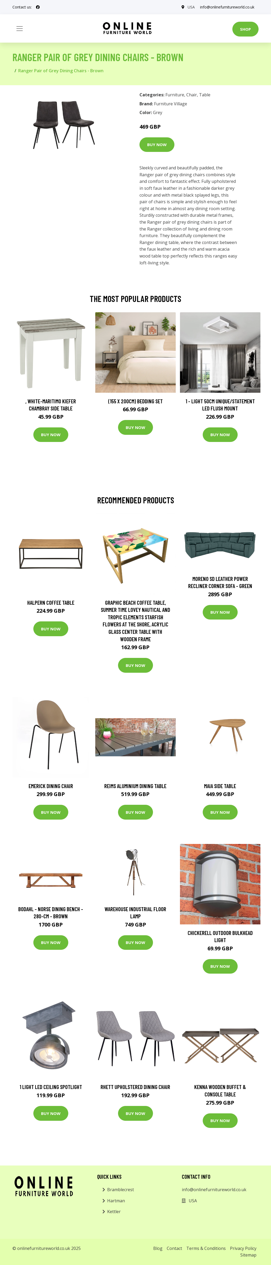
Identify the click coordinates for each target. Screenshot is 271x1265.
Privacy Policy (243, 1248)
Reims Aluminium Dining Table (135, 786)
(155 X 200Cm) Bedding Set (135, 401)
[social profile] (38, 7)
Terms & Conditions (206, 1248)
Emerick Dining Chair (51, 786)
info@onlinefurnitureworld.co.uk (227, 7)
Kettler (114, 1211)
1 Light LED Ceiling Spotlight (51, 1086)
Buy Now (157, 144)
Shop (245, 29)
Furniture (174, 95)
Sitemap (248, 1255)
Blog (157, 1248)
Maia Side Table (220, 786)
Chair (191, 95)
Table (204, 95)
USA (191, 7)
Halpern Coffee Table (50, 602)
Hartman (116, 1201)
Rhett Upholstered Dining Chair (135, 1086)
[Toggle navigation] (19, 29)
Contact (174, 1248)
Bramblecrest (120, 1189)
